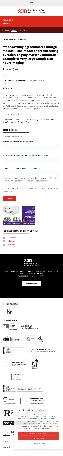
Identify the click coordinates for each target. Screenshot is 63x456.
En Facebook (12, 237)
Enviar (9, 199)
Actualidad (8, 19)
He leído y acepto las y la (31, 189)
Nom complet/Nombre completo (18, 142)
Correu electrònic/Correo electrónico (21, 168)
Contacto (39, 274)
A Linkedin (11, 244)
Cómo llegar (31, 284)
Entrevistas (23, 30)
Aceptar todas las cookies (38, 434)
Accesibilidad (7, 447)
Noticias (5, 30)
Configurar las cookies (38, 443)
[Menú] (31, 3)
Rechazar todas (38, 438)
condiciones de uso (36, 188)
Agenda (6, 23)
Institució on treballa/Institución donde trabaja (26, 155)
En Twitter (11, 241)
